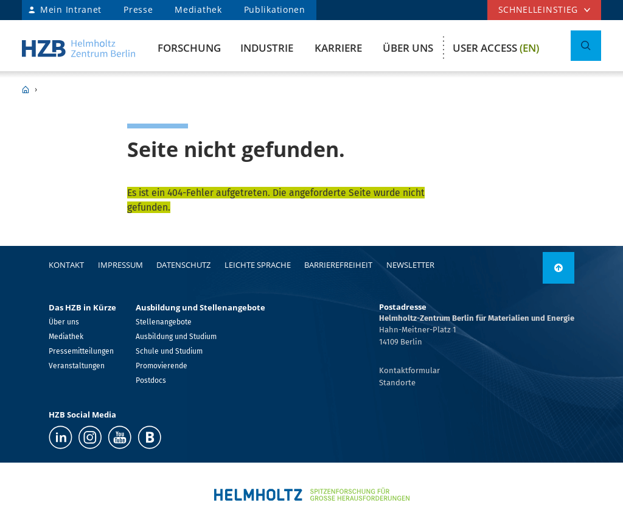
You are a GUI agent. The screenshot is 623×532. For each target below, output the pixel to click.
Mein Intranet (71, 9)
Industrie (266, 48)
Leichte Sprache (257, 264)
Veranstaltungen (77, 366)
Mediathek (198, 9)
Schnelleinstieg (538, 9)
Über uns (408, 48)
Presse (138, 9)
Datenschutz (183, 264)
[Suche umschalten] (586, 45)
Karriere (338, 48)
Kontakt (66, 264)
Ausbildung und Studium (176, 336)
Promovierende (161, 366)
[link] (558, 268)
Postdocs (151, 380)
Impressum (120, 264)
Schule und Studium (169, 351)
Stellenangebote (164, 322)
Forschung (189, 48)
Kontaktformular (409, 370)
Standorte (397, 382)
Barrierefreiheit (338, 264)
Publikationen (274, 9)
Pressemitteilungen (81, 351)
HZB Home (25, 89)
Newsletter (410, 264)
